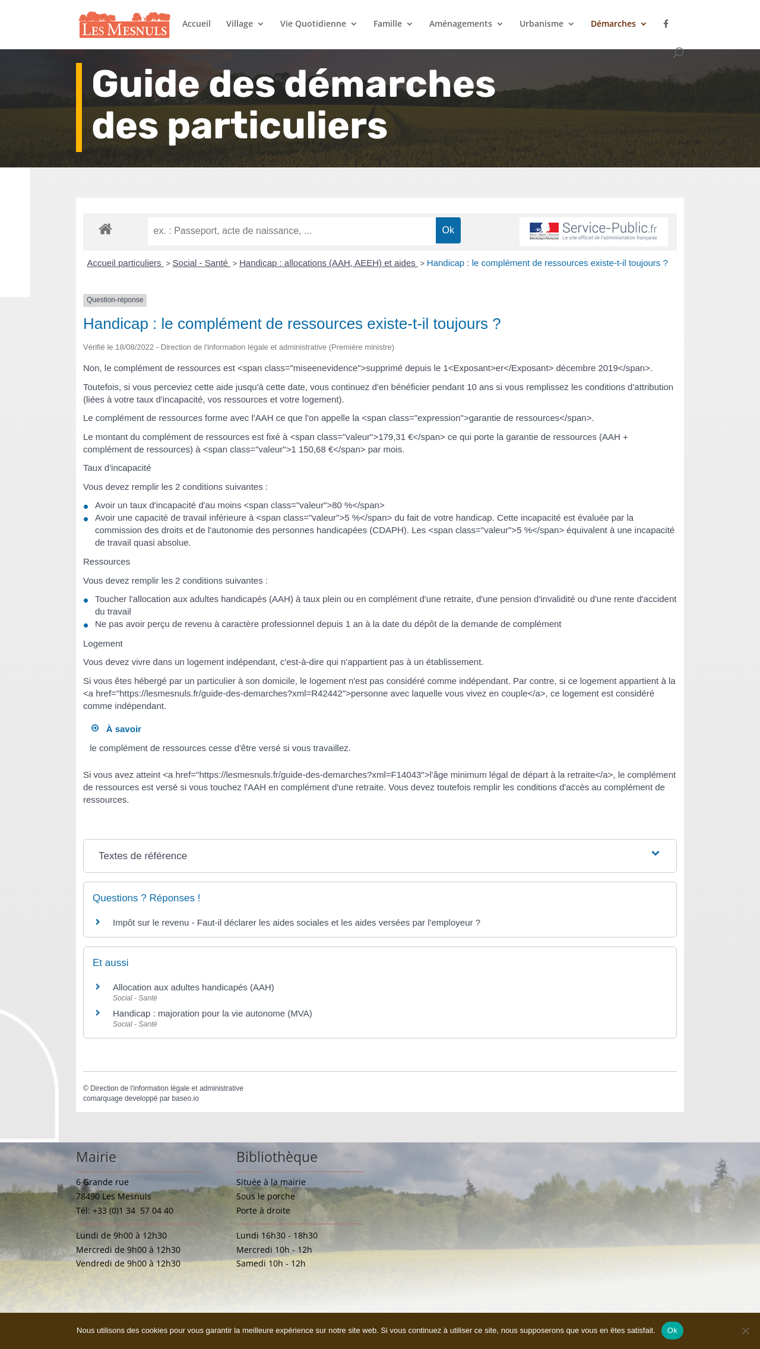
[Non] (745, 1331)
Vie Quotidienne (313, 24)
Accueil (196, 24)
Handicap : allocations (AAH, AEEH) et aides (328, 263)
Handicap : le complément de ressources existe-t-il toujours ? (547, 263)
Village (239, 24)
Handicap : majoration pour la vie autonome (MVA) (214, 1013)
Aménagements (460, 24)
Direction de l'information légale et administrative (166, 1088)
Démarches (613, 24)
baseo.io (185, 1098)
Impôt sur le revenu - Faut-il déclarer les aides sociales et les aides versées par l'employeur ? (296, 922)
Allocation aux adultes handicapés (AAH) (193, 987)
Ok (672, 1330)
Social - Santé (202, 263)
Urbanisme (541, 24)
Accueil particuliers (125, 263)
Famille (387, 24)
